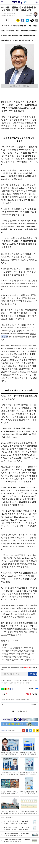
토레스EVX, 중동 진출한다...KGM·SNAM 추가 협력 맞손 (20, 648)
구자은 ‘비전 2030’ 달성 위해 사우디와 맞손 (16, 657)
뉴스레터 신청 (32, 674)
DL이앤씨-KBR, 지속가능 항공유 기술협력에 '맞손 (18, 651)
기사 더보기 (12, 730)
